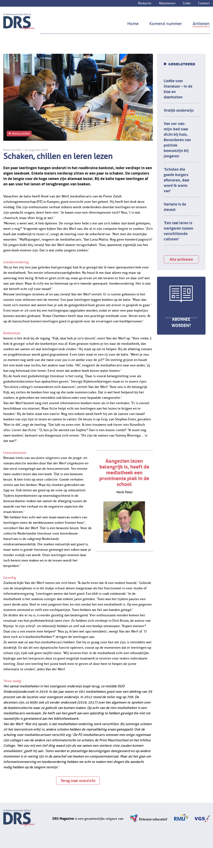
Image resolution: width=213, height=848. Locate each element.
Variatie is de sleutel (175, 206)
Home (133, 23)
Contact (204, 3)
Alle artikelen (181, 259)
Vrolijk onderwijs (179, 110)
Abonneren (167, 3)
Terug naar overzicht (78, 780)
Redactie (144, 3)
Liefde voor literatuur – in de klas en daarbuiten (178, 88)
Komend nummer (165, 23)
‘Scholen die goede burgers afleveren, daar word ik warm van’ (176, 179)
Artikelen (201, 23)
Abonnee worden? (181, 321)
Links (187, 3)
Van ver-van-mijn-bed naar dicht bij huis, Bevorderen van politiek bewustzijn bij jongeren (177, 139)
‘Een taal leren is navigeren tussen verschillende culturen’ (178, 230)
